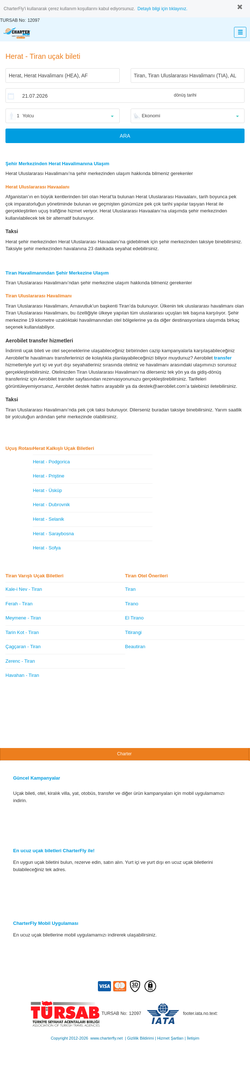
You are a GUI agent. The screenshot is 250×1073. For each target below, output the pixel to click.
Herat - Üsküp (47, 490)
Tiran (130, 589)
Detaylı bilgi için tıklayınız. (162, 8)
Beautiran (135, 646)
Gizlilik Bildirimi (140, 1038)
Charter (124, 753)
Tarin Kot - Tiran (22, 632)
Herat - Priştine (48, 476)
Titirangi (133, 632)
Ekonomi (151, 115)
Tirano (131, 603)
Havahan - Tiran (22, 675)
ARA (125, 136)
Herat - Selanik (48, 519)
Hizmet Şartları (170, 1038)
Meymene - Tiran (23, 618)
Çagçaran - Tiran (23, 646)
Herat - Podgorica (51, 461)
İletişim (193, 1038)
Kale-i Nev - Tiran (23, 589)
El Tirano (134, 618)
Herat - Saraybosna (53, 533)
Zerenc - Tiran (20, 661)
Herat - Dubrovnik (51, 504)
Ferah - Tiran (18, 603)
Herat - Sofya (47, 547)
